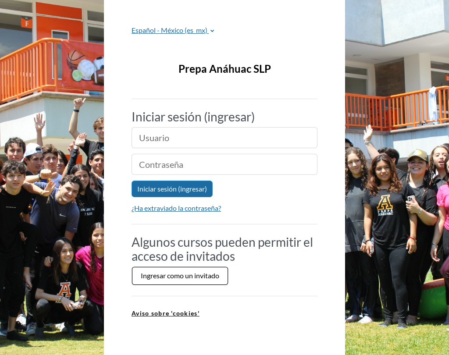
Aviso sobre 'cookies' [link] (166, 313)
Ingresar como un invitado (180, 275)
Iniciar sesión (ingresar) (172, 189)
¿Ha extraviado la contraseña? (176, 208)
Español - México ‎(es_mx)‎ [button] (170, 30)
